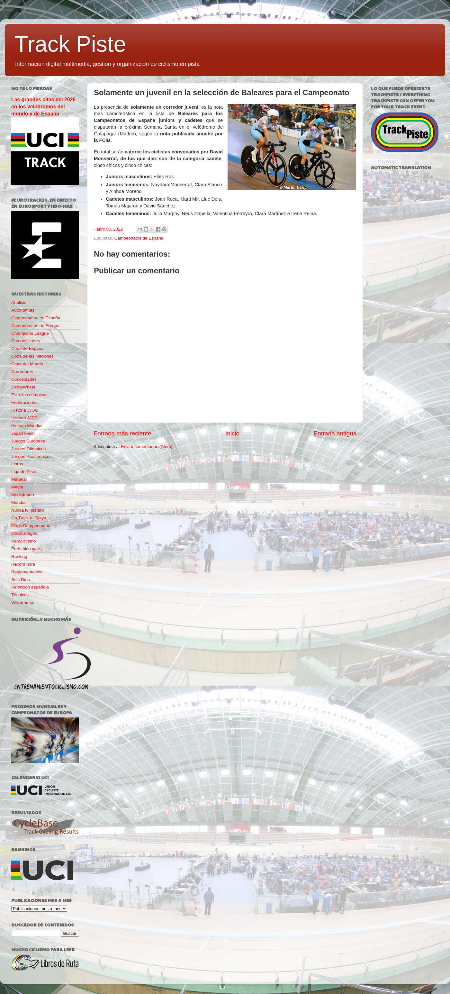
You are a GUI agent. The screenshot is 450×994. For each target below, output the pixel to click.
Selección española (30, 587)
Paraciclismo (23, 541)
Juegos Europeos (28, 441)
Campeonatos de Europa (35, 325)
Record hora (23, 564)
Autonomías (22, 310)
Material (19, 479)
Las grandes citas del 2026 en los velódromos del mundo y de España (43, 106)
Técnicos (20, 594)
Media (17, 487)
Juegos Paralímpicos (31, 456)
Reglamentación (27, 572)
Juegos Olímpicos (28, 448)
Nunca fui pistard (27, 510)
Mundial (18, 502)
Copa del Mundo (27, 363)
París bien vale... (27, 548)
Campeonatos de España (138, 238)
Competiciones (25, 340)
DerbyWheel (23, 387)
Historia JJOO (24, 410)
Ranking (19, 556)
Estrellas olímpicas (29, 394)
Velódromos (22, 602)
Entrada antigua (335, 433)
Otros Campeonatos (30, 525)
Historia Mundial (26, 425)
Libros (17, 463)
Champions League (30, 333)
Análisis (18, 302)
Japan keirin (23, 433)
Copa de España (27, 348)
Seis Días (20, 579)
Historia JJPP (24, 417)
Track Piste (70, 44)
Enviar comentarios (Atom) (147, 446)
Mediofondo (22, 494)
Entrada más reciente (122, 433)
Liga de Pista (23, 471)
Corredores (22, 371)
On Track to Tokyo (28, 517)
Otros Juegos (24, 533)
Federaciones (24, 402)
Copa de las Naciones (32, 356)
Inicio (232, 433)
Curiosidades (24, 379)
